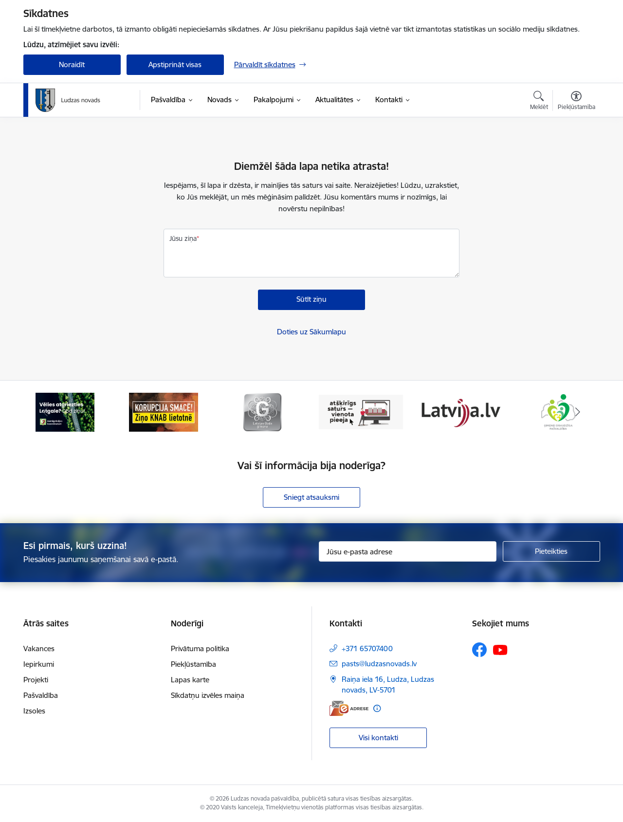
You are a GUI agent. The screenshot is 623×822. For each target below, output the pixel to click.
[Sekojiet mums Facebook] (479, 649)
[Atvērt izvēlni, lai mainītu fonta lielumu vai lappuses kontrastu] (576, 101)
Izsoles (34, 710)
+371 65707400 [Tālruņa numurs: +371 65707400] (367, 648)
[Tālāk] (577, 412)
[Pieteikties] (551, 551)
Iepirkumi (38, 664)
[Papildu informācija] (377, 708)
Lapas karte (190, 679)
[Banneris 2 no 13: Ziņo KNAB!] (163, 411)
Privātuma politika (200, 648)
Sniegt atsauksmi (311, 497)
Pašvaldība (40, 695)
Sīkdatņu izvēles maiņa (207, 695)
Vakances (39, 648)
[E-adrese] (349, 708)
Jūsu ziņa (183, 238)
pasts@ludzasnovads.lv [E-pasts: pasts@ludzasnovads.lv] (379, 663)
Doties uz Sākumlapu (311, 331)
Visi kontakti (378, 737)
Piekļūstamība (193, 664)
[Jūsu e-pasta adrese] (407, 551)
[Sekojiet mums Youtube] (500, 649)
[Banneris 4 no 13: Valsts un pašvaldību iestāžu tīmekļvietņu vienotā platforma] (361, 411)
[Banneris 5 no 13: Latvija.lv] (460, 411)
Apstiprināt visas (175, 64)
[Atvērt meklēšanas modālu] (539, 101)
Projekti (35, 679)
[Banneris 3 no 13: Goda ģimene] (262, 411)
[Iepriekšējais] (45, 412)
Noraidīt (72, 64)
